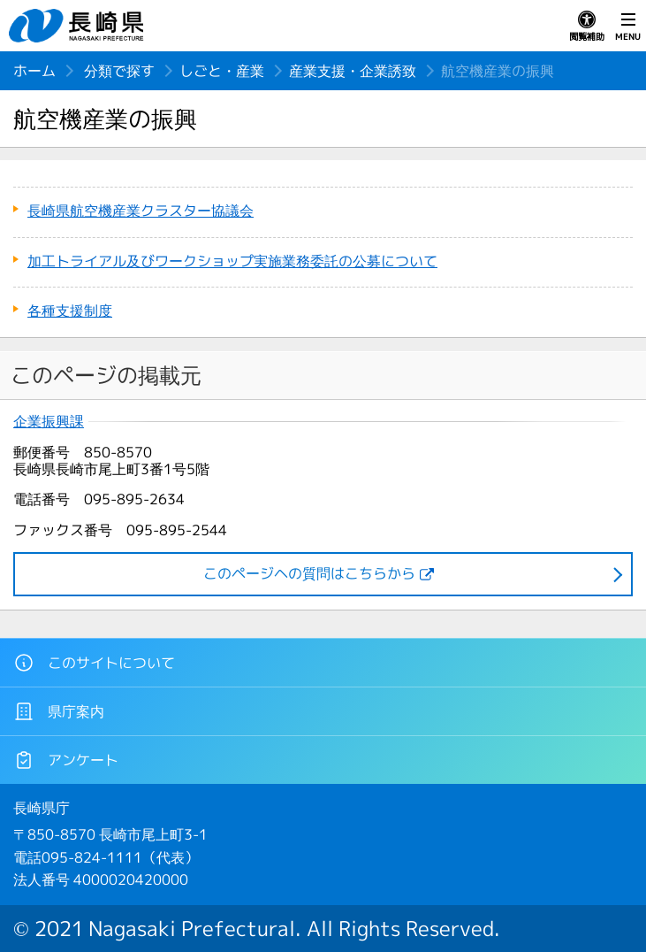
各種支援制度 (69, 310)
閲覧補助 (586, 26)
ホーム (34, 71)
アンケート (65, 760)
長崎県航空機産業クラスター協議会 (140, 210)
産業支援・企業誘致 (352, 71)
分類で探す (119, 71)
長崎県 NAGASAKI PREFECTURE (78, 25)
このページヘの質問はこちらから (309, 573)
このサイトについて (94, 662)
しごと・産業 (221, 71)
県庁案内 (58, 711)
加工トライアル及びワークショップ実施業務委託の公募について (232, 261)
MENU (628, 26)
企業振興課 (48, 421)
